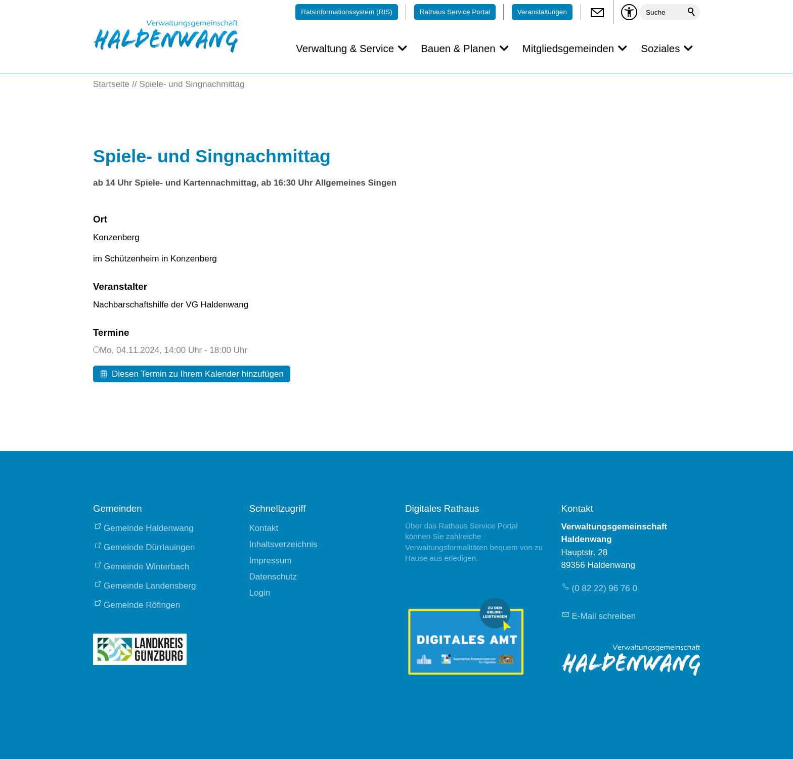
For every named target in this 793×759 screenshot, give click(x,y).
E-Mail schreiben (604, 616)
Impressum (270, 560)
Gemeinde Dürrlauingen (149, 547)
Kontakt (264, 528)
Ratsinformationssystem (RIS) (346, 12)
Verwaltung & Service (345, 48)
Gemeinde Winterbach (146, 566)
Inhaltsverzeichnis (283, 544)
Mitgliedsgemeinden (568, 48)
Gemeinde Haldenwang (149, 528)
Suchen (692, 12)
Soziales (660, 48)
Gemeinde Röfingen (142, 605)
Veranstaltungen (542, 12)
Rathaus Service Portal (455, 12)
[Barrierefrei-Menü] (629, 12)
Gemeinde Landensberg (150, 586)
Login (260, 593)
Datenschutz (273, 577)
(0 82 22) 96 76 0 (604, 588)
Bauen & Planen (458, 48)
